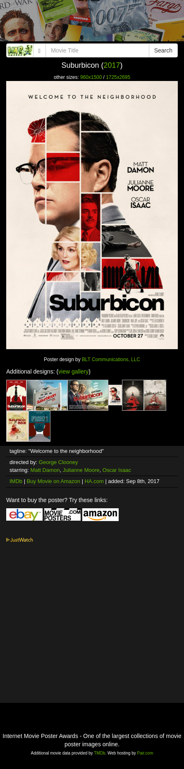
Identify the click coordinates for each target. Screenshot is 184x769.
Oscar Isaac (117, 470)
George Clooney (58, 462)
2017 (112, 65)
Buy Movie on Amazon (53, 481)
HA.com (94, 481)
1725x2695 (118, 77)
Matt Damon (45, 470)
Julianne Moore (81, 470)
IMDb (16, 481)
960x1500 (91, 77)
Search (163, 50)
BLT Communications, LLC (111, 359)
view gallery (73, 371)
